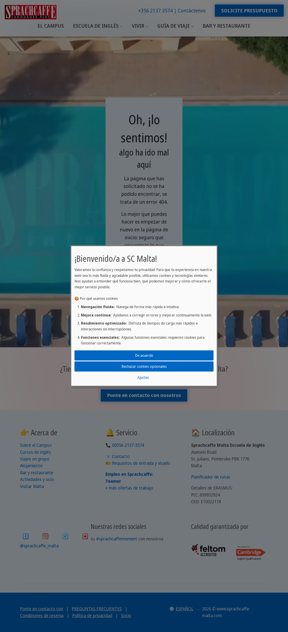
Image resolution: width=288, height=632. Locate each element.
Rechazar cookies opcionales (144, 366)
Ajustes (143, 377)
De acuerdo (144, 355)
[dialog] (144, 316)
